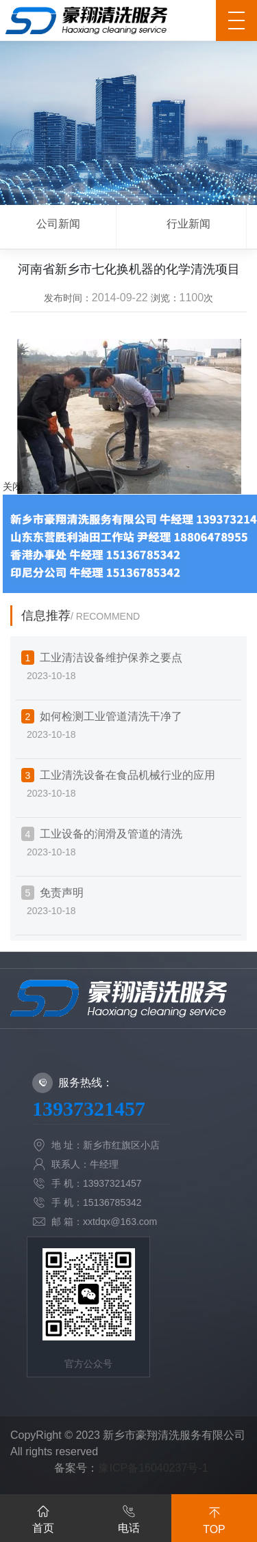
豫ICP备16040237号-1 (153, 1468)
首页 (43, 1517)
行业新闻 (188, 224)
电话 (129, 1517)
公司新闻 (58, 224)
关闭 (12, 486)
